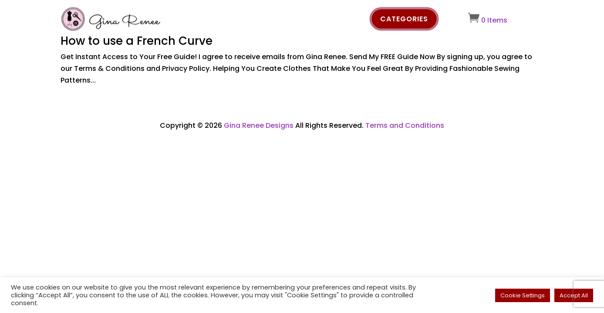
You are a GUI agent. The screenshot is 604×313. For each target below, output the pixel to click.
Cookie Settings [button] (522, 295)
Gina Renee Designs (259, 125)
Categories (404, 19)
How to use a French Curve (137, 41)
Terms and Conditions (404, 125)
